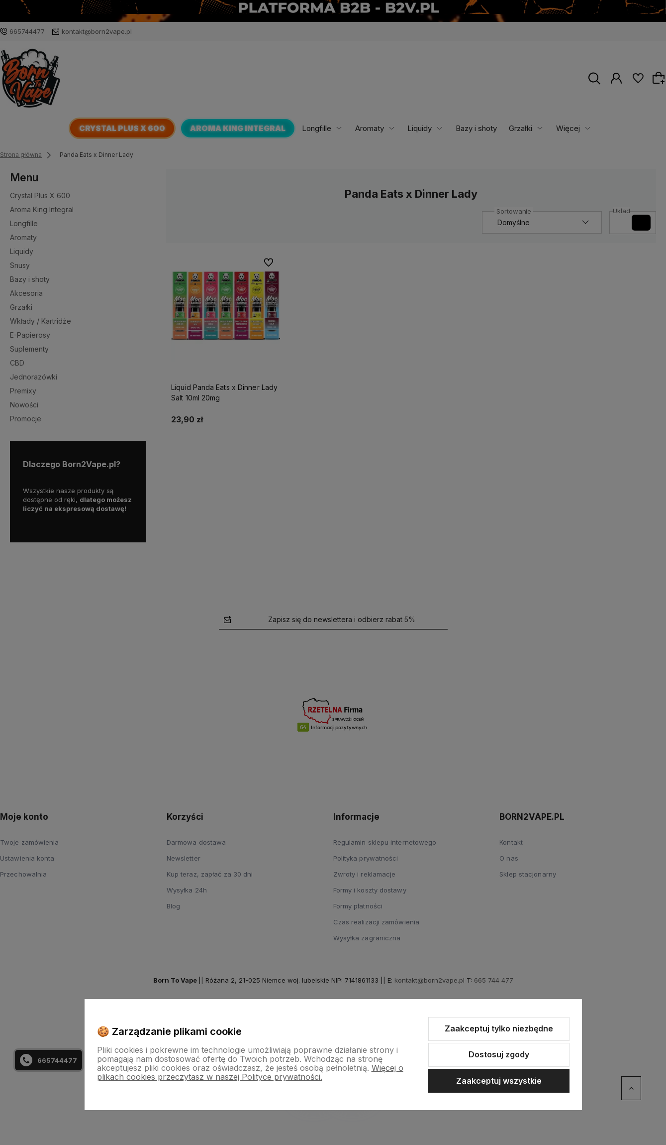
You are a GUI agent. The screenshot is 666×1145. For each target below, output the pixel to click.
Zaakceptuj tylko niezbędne (499, 1028)
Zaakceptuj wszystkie (499, 1081)
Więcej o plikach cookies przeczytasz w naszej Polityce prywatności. (250, 1072)
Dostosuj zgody (499, 1054)
